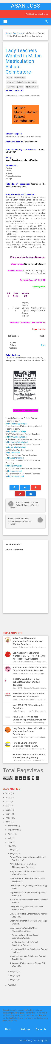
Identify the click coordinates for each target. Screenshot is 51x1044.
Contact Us (41, 1029)
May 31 (13, 849)
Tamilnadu (17, 33)
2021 (8, 814)
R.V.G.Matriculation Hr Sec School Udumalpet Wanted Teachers (26, 682)
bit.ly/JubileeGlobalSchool (17, 442)
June (10, 842)
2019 (8, 822)
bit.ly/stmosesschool (15, 476)
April (10, 985)
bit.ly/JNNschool (13, 452)
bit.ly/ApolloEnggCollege (16, 423)
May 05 (13, 971)
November (12, 826)
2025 (8, 797)
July (10, 838)
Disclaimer (25, 1029)
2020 (8, 818)
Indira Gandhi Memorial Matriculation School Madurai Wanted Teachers (28, 641)
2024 (8, 802)
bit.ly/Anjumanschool (15, 458)
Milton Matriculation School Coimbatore (21, 82)
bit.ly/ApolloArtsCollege (16, 431)
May (10, 846)
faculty (9, 77)
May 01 (13, 980)
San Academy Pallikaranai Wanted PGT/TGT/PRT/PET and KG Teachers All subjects (29, 655)
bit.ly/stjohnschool (13, 471)
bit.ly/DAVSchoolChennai (16, 437)
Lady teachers (19, 77)
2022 (8, 810)
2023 (8, 806)
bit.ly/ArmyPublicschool (16, 447)
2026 (8, 793)
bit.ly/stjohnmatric (14, 466)
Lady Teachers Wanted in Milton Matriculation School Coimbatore (29, 731)
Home (8, 33)
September (13, 830)
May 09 (13, 854)
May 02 (13, 975)
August (11, 834)
